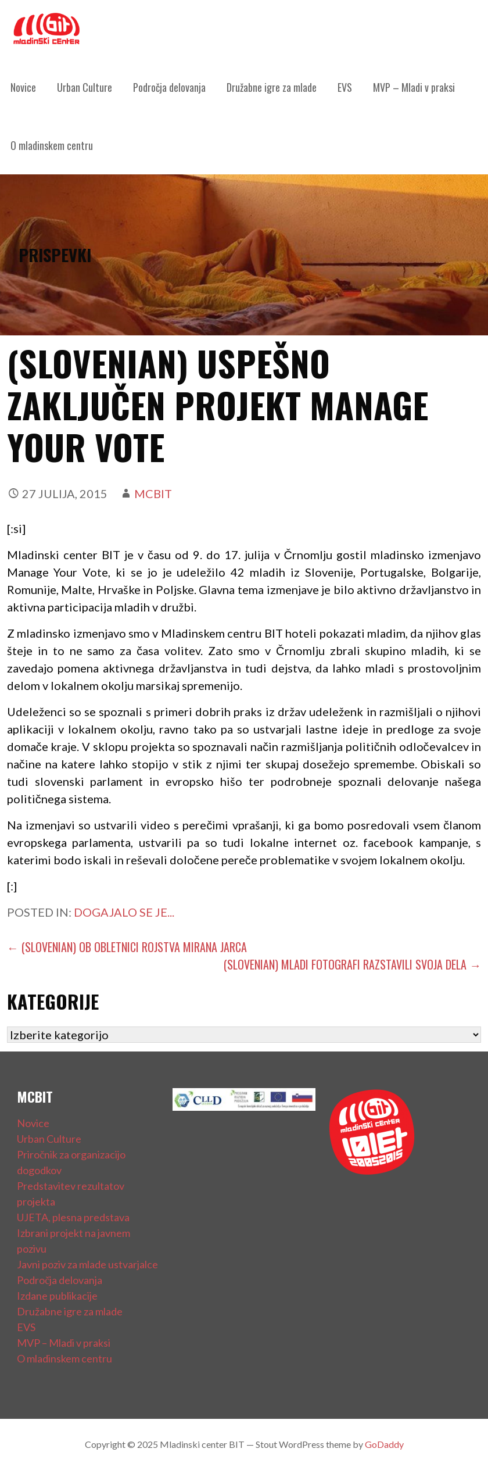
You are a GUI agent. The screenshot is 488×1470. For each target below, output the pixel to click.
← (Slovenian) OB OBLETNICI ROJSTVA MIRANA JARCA (127, 947)
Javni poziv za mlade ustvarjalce (87, 1264)
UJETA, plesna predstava (73, 1217)
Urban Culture (84, 87)
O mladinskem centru (51, 145)
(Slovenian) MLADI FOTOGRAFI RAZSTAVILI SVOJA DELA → (352, 964)
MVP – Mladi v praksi (414, 87)
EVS (345, 87)
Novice (23, 87)
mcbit (153, 493)
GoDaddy (384, 1444)
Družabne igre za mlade (272, 87)
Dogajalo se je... (124, 912)
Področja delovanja (169, 87)
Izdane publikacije (57, 1295)
